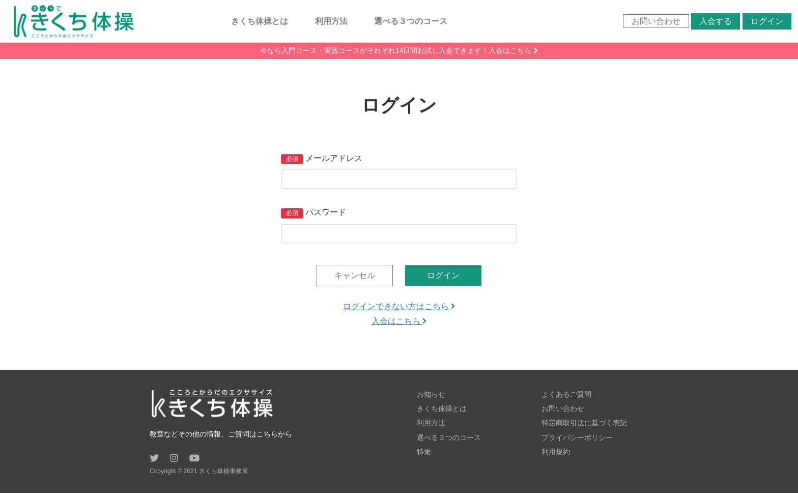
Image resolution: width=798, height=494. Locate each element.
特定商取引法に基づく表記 (584, 424)
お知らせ (431, 395)
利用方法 (331, 21)
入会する (715, 21)
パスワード (325, 213)
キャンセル (354, 276)
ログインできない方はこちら (399, 307)
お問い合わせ (655, 21)
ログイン (766, 21)
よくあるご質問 (566, 395)
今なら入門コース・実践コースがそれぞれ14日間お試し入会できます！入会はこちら (399, 51)
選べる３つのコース (411, 21)
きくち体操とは (260, 21)
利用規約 (556, 452)
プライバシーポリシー (577, 438)
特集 (424, 452)
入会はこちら (399, 322)
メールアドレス (333, 159)
